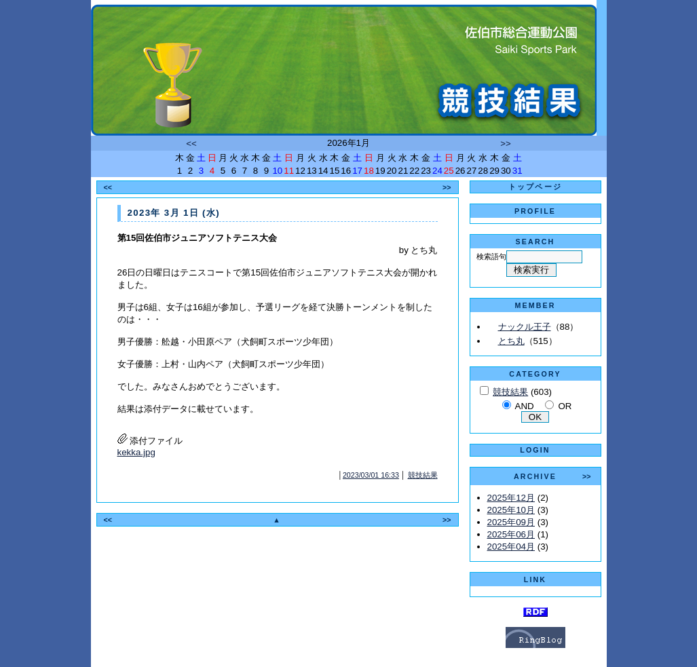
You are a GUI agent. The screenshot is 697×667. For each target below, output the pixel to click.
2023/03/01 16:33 (371, 475)
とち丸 (511, 341)
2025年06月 (511, 534)
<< (191, 143)
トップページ (535, 187)
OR (564, 406)
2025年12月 (511, 498)
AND (524, 406)
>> (505, 143)
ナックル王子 (524, 327)
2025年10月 (511, 510)
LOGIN (535, 450)
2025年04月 (511, 546)
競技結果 (423, 475)
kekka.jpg (136, 452)
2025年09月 (511, 522)
